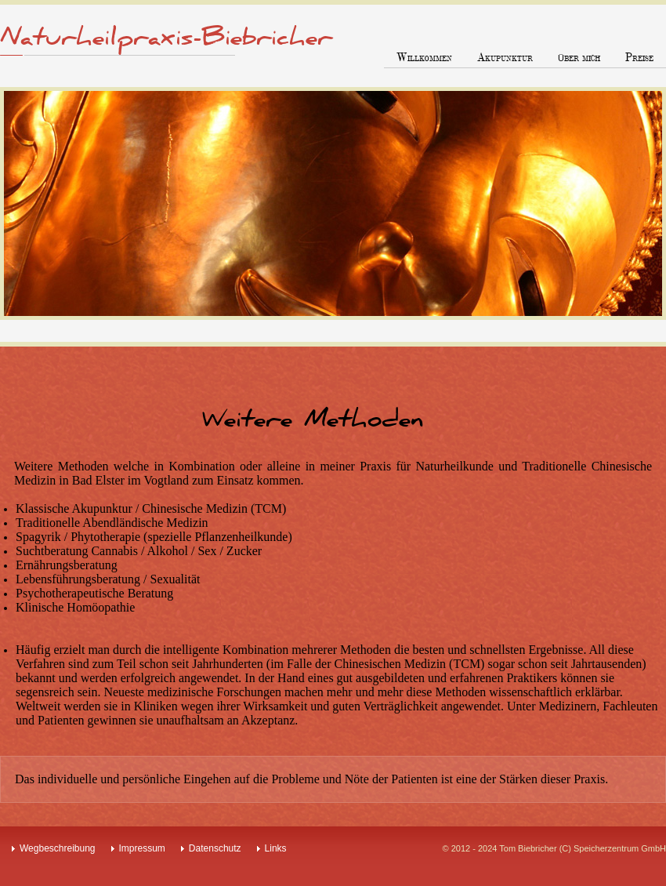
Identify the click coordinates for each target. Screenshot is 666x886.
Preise (639, 58)
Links (276, 848)
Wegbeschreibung (58, 848)
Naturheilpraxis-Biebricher (166, 37)
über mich (579, 58)
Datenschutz (215, 848)
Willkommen (424, 58)
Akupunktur (505, 58)
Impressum (142, 848)
